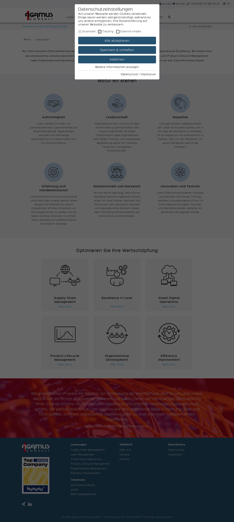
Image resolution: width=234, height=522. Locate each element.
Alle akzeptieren (117, 40)
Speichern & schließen (117, 50)
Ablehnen (117, 59)
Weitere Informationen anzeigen (117, 67)
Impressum (148, 74)
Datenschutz (129, 74)
